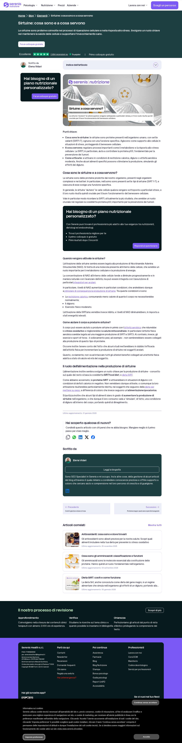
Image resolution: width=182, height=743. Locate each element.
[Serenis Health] (12, 5)
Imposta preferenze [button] (34, 737)
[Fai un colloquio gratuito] (45, 96)
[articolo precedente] (86, 508)
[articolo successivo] (138, 508)
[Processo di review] (155, 610)
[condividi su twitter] (86, 437)
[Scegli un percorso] (164, 5)
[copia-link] (68, 437)
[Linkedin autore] (67, 491)
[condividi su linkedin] (80, 437)
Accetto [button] (146, 737)
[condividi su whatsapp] (74, 437)
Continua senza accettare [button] (145, 702)
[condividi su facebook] (93, 437)
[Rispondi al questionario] (146, 246)
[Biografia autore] (112, 470)
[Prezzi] (61, 5)
